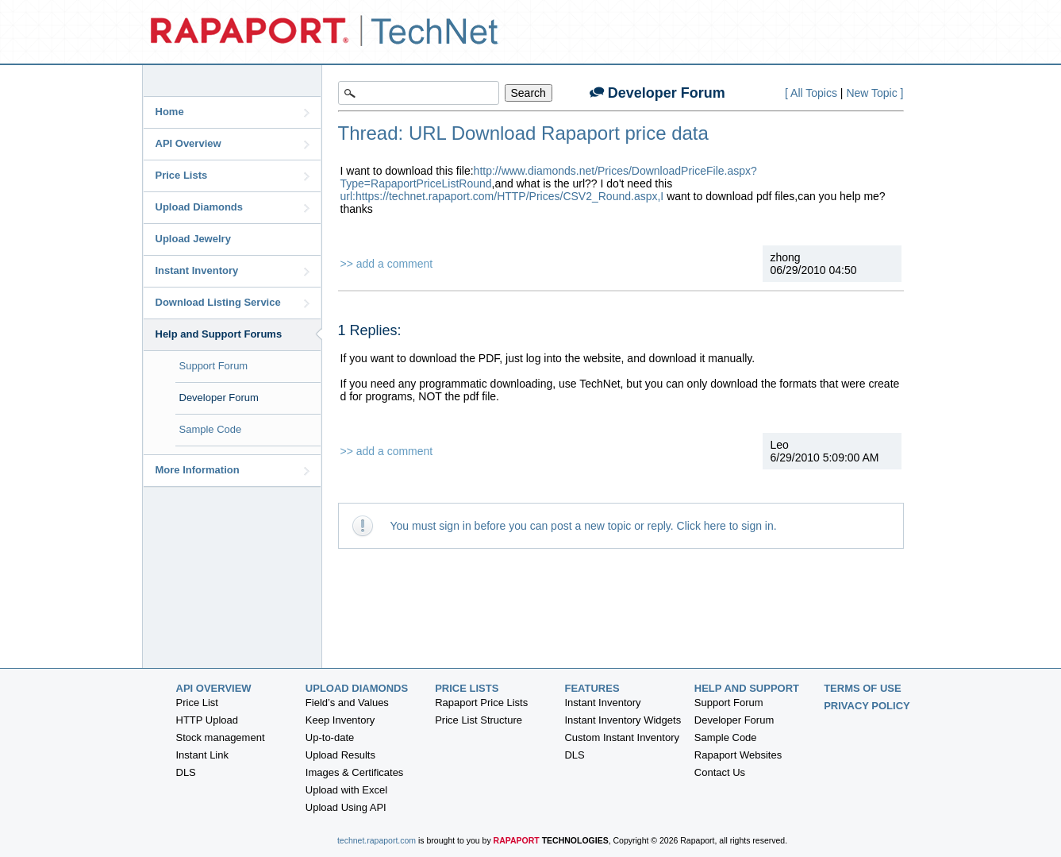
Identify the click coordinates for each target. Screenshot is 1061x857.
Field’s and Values (347, 702)
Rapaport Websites (738, 755)
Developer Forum (219, 397)
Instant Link (202, 755)
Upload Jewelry (193, 239)
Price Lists (232, 175)
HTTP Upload (207, 720)
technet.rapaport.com (376, 840)
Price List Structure (478, 720)
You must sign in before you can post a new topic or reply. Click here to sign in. (583, 525)
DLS (186, 772)
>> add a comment (386, 263)
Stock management (220, 737)
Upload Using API (346, 807)
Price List (197, 702)
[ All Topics (811, 93)
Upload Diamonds (232, 207)
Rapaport (551, 840)
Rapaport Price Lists (481, 702)
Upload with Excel (346, 790)
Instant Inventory (232, 270)
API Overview (232, 143)
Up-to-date (330, 737)
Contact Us (719, 772)
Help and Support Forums (238, 334)
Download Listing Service (232, 302)
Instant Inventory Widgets (622, 720)
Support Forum (213, 366)
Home (232, 112)
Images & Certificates (355, 772)
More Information (232, 470)
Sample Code (210, 429)
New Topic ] (874, 93)
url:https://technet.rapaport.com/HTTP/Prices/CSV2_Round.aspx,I (502, 196)
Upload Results (340, 755)
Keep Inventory (340, 720)
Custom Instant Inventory (621, 737)
